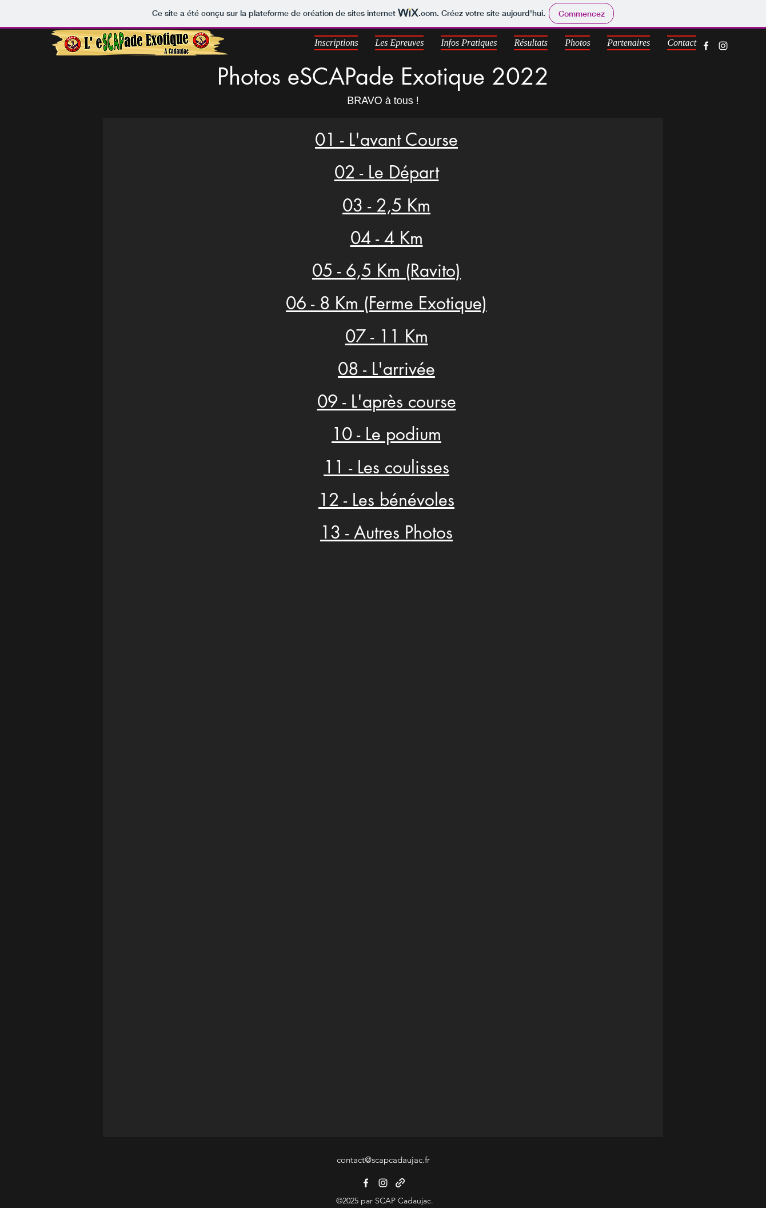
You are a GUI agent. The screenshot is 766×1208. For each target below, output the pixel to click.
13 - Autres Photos (386, 532)
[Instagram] (723, 45)
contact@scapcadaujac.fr (383, 1159)
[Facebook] (706, 45)
